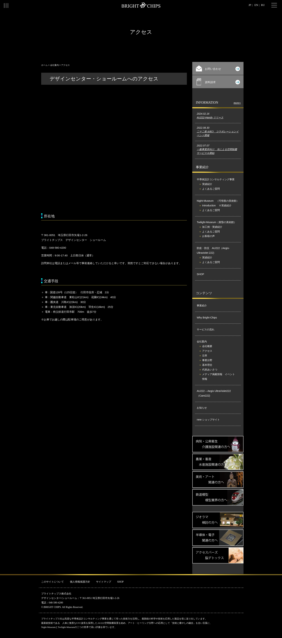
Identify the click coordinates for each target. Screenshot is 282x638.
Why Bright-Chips (207, 317)
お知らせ (202, 407)
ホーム (44, 65)
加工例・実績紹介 (212, 226)
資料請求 (218, 81)
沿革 (204, 355)
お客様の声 (208, 236)
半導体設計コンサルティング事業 (216, 179)
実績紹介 (207, 184)
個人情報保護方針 (80, 581)
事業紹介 (202, 305)
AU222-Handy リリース (210, 117)
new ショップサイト (208, 419)
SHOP (200, 274)
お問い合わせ (218, 68)
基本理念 (207, 364)
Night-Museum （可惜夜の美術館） (218, 200)
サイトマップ (103, 581)
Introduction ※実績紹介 (216, 205)
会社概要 (207, 346)
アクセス (207, 350)
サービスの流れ (205, 329)
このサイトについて (52, 581)
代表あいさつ (209, 369)
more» (237, 102)
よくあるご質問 (211, 188)
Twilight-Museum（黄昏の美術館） (216, 222)
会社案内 (54, 65)
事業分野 (207, 360)
